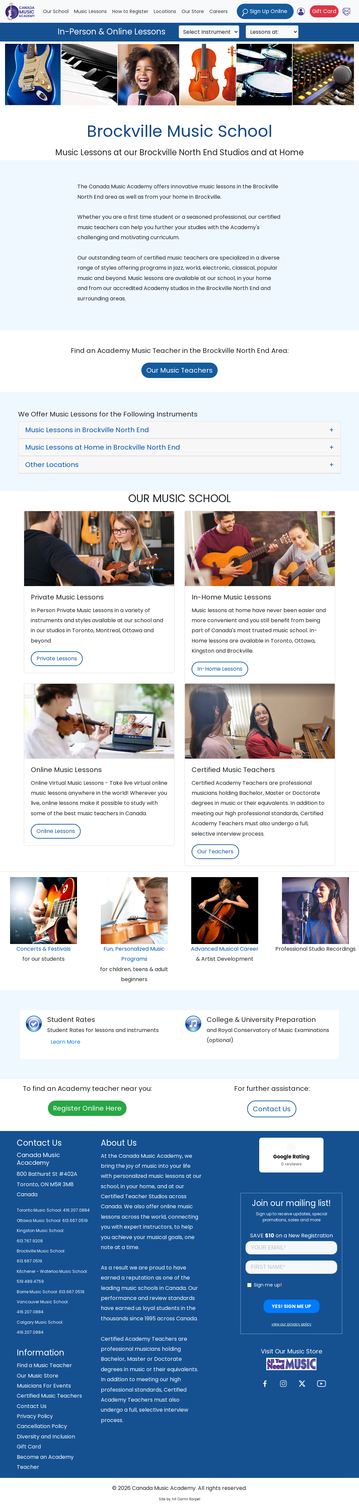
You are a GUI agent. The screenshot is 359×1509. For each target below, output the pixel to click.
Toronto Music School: (39, 1210)
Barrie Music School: (38, 1292)
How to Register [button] (130, 11)
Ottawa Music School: (39, 1220)
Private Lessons (57, 658)
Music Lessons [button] (90, 11)
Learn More (65, 1042)
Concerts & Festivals (43, 949)
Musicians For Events (44, 1386)
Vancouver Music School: (43, 1302)
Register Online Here (87, 1108)
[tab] (179, 429)
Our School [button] (56, 11)
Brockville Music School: (41, 1251)
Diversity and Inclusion (46, 1436)
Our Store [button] (193, 11)
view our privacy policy (291, 1324)
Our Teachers (215, 851)
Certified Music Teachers (49, 1396)
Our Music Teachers (179, 370)
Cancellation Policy (42, 1426)
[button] (179, 429)
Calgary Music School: (40, 1322)
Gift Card (324, 11)
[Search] (209, 31)
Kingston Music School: (40, 1230)
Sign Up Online (265, 11)
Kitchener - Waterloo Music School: (52, 1271)
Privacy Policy (35, 1416)
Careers (218, 11)
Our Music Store (37, 1376)
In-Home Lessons (219, 669)
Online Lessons (56, 831)
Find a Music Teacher (44, 1365)
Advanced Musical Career (225, 949)
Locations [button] (165, 11)
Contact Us (272, 1109)
